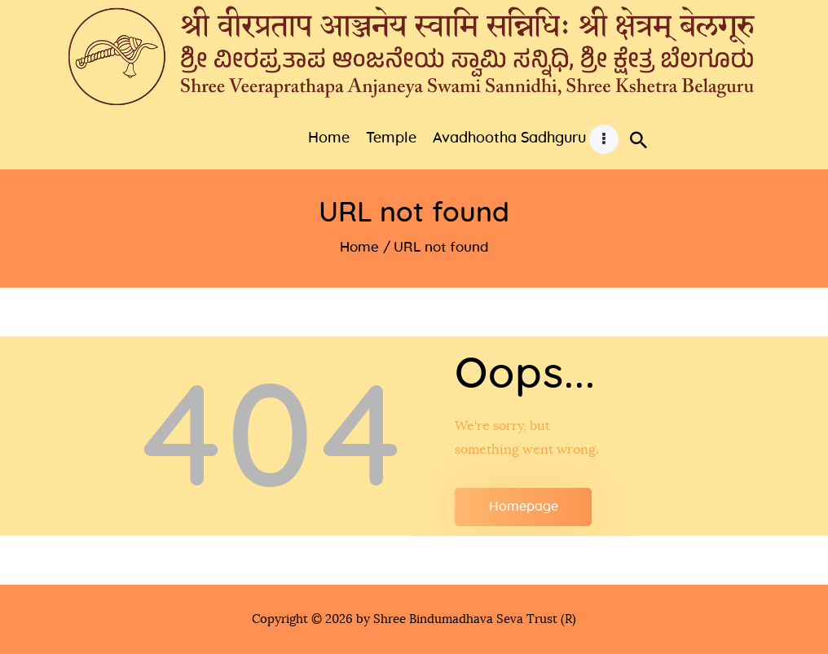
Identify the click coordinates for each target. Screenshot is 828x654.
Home (359, 247)
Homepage (523, 506)
